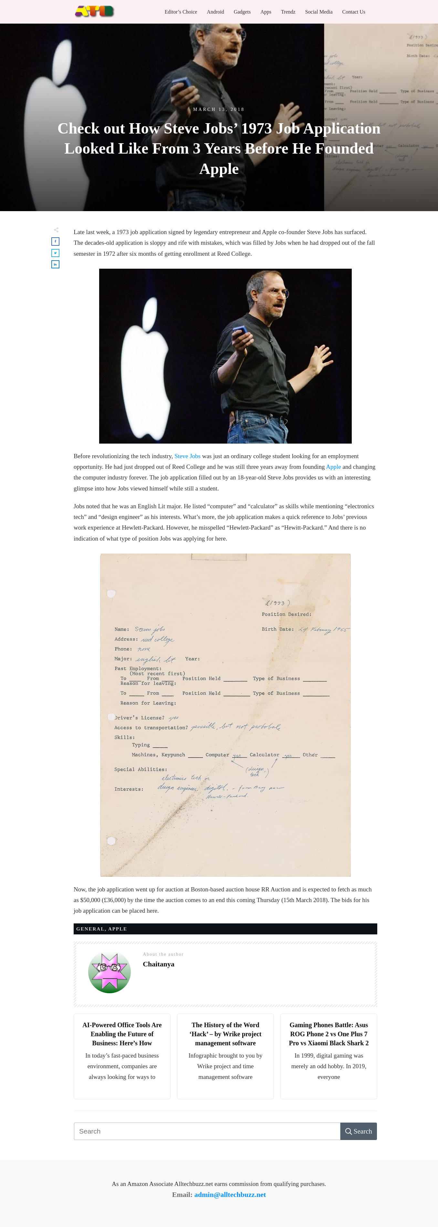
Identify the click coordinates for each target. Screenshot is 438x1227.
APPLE (117, 928)
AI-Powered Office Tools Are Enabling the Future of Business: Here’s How (122, 1034)
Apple (333, 466)
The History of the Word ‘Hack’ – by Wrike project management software (226, 1034)
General (90, 928)
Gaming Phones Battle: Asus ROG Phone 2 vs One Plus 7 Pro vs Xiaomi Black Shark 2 (329, 1034)
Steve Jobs (187, 456)
